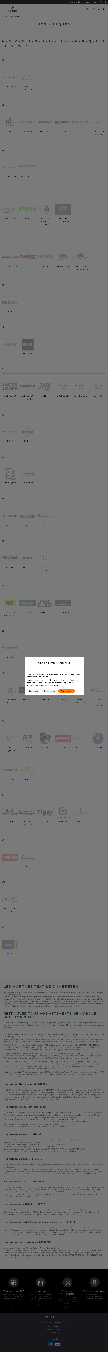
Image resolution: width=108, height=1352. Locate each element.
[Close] (79, 661)
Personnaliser (49, 691)
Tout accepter (66, 691)
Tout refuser (34, 691)
